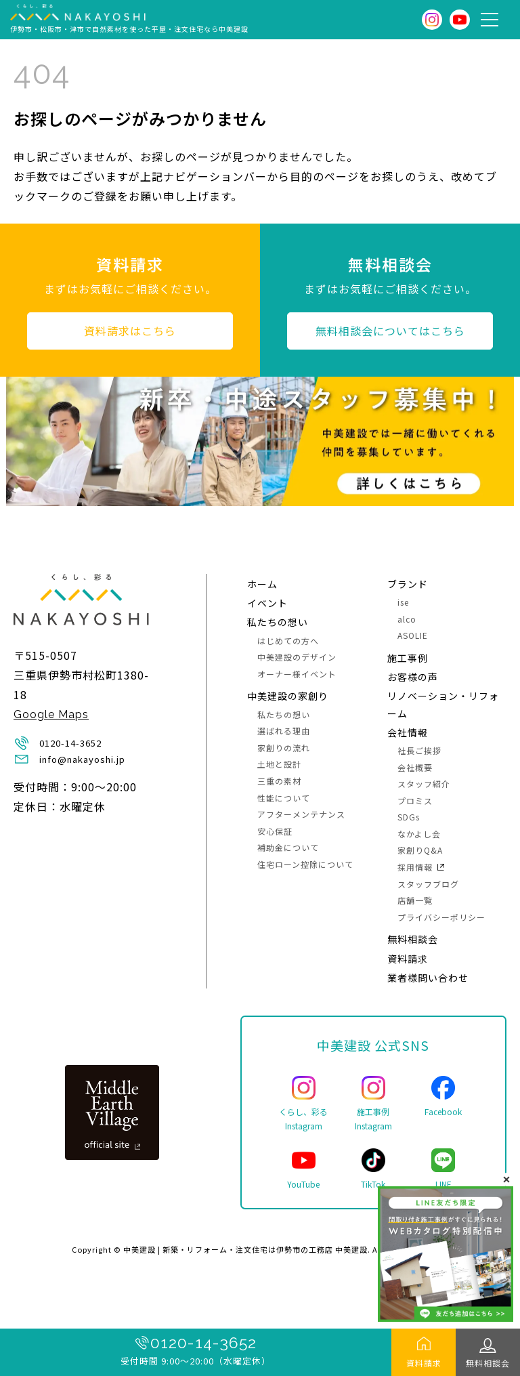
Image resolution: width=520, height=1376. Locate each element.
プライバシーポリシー (441, 917)
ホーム (262, 584)
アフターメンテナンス (301, 814)
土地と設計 (279, 764)
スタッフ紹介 (423, 783)
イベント (267, 603)
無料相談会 (488, 1363)
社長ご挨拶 (419, 750)
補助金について (288, 847)
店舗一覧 (415, 900)
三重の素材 (279, 781)
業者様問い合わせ (428, 977)
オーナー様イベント (297, 674)
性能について (283, 798)
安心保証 (274, 831)
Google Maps (51, 714)
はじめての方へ (288, 640)
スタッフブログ (428, 884)
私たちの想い (277, 622)
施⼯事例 (407, 658)
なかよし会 (419, 833)
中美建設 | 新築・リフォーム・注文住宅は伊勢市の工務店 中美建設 (245, 1249)
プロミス (415, 800)
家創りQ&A (420, 850)
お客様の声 (412, 677)
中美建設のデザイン (297, 657)
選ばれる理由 (283, 730)
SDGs (408, 816)
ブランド (407, 584)
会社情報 (407, 732)
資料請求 (423, 1363)
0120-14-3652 (203, 1342)
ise (403, 602)
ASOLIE (412, 635)
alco (406, 619)
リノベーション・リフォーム (443, 704)
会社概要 (415, 767)
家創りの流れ (283, 747)
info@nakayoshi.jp (82, 759)
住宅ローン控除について (305, 864)
